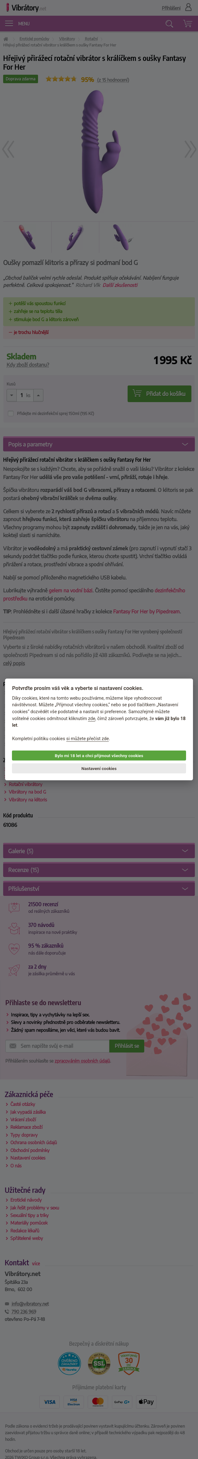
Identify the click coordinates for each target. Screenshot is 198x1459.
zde (91, 718)
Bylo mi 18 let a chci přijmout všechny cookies (99, 755)
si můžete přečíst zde (87, 738)
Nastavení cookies (99, 768)
